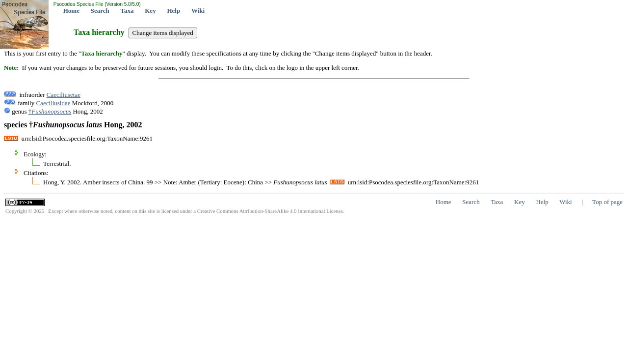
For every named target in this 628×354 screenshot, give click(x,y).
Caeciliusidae (53, 103)
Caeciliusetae (63, 94)
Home (71, 10)
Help (173, 10)
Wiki (198, 10)
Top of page (607, 202)
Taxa (127, 10)
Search (100, 10)
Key (150, 10)
